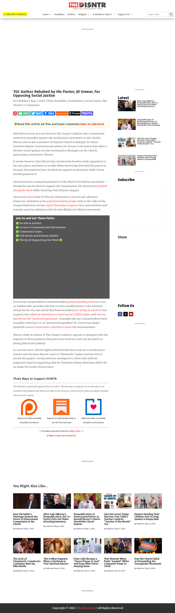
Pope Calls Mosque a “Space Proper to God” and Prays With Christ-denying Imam (87, 562)
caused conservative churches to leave (48, 327)
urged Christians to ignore (61, 205)
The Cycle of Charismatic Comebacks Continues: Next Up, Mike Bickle (27, 562)
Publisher (22, 100)
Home (46, 14)
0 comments (32, 105)
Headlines (59, 14)
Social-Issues (93, 100)
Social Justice (76, 100)
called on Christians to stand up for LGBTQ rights (59, 314)
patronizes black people (61, 201)
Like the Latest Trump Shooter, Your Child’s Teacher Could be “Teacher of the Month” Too (149, 141)
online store (74, 431)
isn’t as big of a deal (86, 310)
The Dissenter (86, 608)
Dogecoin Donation (65, 435)
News (50, 100)
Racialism (61, 100)
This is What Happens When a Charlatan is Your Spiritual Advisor (55, 561)
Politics (71, 14)
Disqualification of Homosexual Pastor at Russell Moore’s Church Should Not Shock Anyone (148, 122)
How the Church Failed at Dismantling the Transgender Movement (147, 561)
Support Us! (124, 14)
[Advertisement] (87, 57)
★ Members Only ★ (102, 14)
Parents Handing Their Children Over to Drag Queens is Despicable (147, 157)
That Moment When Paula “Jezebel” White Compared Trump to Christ (116, 562)
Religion (82, 14)
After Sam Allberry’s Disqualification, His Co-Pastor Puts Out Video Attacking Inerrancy (147, 103)
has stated (28, 196)
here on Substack (92, 124)
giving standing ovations (83, 301)
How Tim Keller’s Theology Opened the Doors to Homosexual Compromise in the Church (25, 519)
